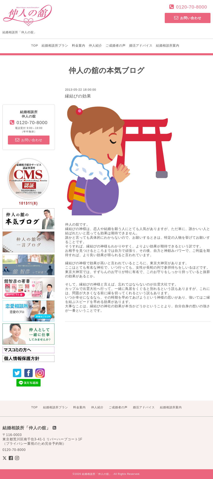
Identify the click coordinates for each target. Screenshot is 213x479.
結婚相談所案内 (167, 45)
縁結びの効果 (78, 96)
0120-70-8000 (191, 7)
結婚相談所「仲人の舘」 (97, 474)
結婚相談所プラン (55, 45)
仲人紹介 (95, 45)
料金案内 (78, 45)
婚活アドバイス (140, 45)
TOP (34, 45)
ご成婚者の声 (116, 45)
